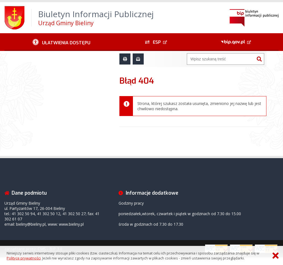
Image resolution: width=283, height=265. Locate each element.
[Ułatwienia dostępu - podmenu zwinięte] (61, 42)
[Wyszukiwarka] (221, 59)
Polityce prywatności (24, 258)
